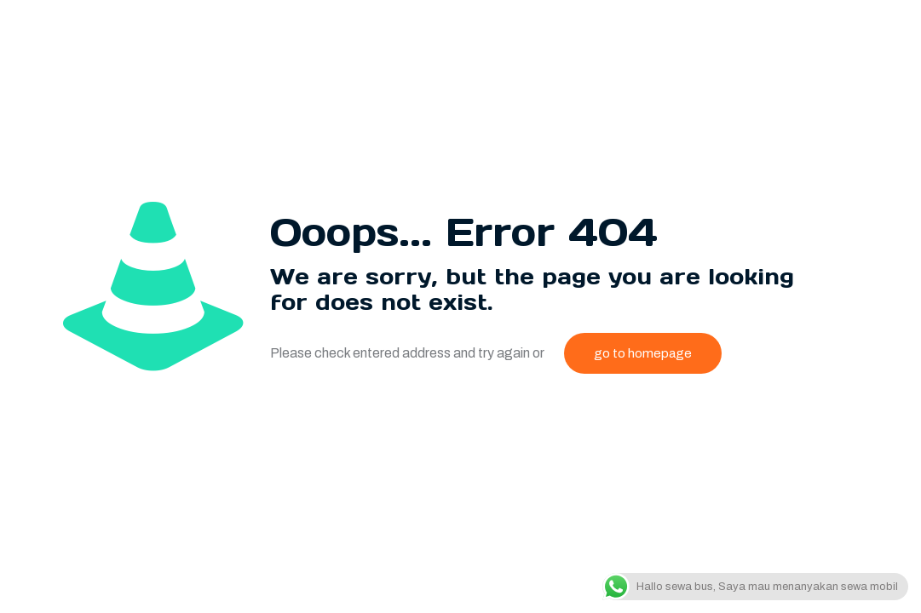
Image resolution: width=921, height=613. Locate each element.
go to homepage (643, 353)
